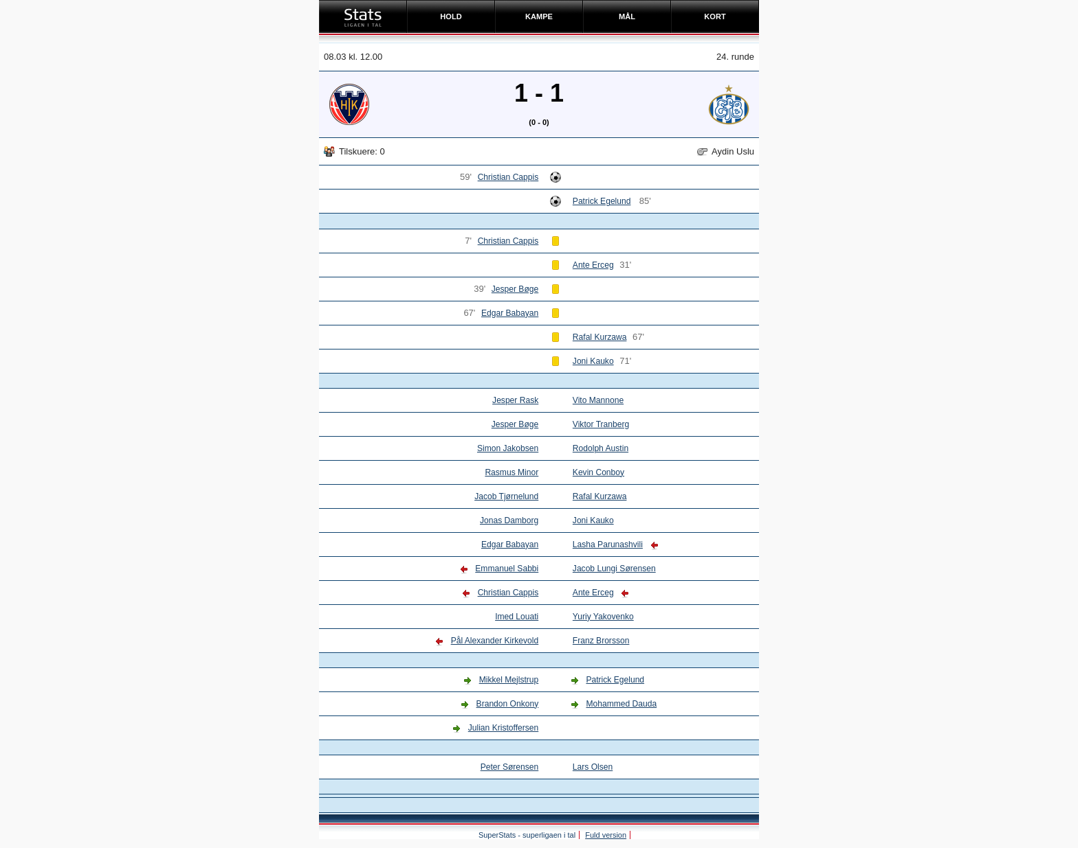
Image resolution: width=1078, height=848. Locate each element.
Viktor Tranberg (601, 424)
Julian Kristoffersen (503, 728)
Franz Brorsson (601, 640)
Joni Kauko (593, 361)
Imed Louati (516, 616)
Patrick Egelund (602, 201)
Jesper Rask (515, 400)
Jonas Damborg (509, 520)
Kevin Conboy (598, 472)
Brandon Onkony (507, 704)
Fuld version (605, 835)
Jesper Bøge (515, 289)
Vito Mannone (598, 400)
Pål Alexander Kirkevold (495, 640)
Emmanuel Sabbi (506, 568)
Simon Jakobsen (507, 448)
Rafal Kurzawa (600, 337)
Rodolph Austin (600, 448)
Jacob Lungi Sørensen (614, 568)
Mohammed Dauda (621, 704)
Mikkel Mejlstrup (509, 680)
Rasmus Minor (511, 472)
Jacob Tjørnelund (506, 496)
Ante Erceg (593, 265)
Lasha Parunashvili (608, 544)
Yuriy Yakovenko (603, 616)
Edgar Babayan (509, 313)
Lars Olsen (593, 767)
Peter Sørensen (510, 767)
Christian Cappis (508, 177)
